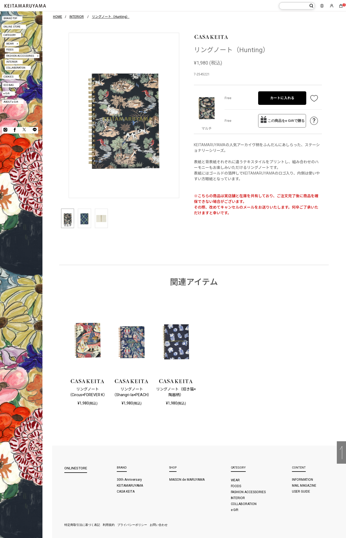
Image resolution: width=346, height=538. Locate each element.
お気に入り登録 (314, 98)
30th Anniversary (129, 480)
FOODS (10, 49)
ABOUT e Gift (11, 101)
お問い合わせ (159, 525)
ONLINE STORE (12, 26)
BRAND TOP (10, 18)
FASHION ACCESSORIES (20, 55)
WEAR (10, 43)
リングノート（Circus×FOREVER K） (87, 392)
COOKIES (9, 76)
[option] (124, 115)
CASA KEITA (126, 491)
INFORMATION (302, 480)
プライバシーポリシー (132, 525)
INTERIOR (11, 61)
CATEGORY (10, 35)
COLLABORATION (15, 67)
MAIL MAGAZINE (304, 485)
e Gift (6, 93)
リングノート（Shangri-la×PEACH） (131, 392)
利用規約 (109, 525)
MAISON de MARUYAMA (187, 480)
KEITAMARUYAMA (130, 485)
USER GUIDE (301, 491)
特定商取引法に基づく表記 (82, 525)
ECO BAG (9, 84)
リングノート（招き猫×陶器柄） (176, 392)
